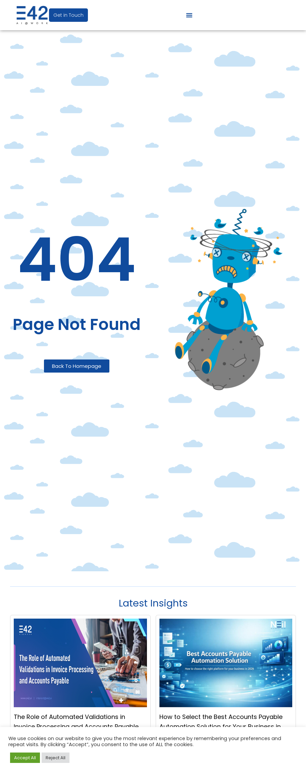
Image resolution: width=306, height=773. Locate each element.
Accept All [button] (25, 758)
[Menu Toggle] (189, 15)
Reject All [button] (55, 758)
